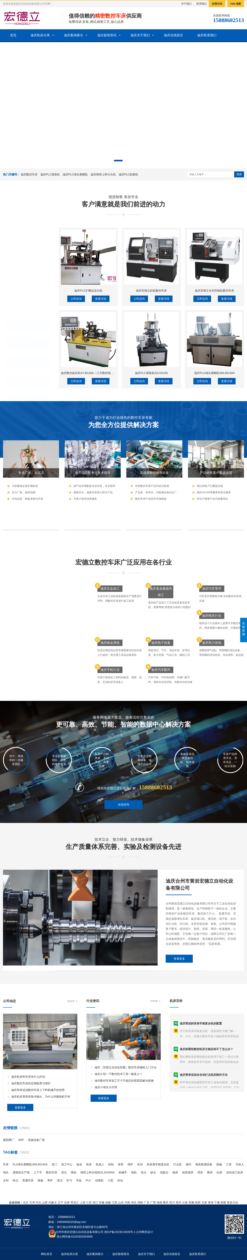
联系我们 (201, 3)
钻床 (219, 1172)
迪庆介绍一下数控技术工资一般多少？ (118, 1112)
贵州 (178, 1202)
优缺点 (164, 1172)
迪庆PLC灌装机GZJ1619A (151, 435)
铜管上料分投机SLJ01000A (98, 1172)
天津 (32, 1202)
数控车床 (51, 1172)
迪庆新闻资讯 (106, 35)
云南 (185, 1202)
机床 (89, 1164)
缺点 (153, 1172)
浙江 (95, 1202)
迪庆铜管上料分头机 (103, 174)
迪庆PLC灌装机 (50, 174)
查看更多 (179, 997)
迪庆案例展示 (73, 35)
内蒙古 (52, 1202)
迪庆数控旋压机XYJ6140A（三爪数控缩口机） (90, 435)
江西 (114, 1202)
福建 (108, 1202)
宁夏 (217, 1202)
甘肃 (204, 1202)
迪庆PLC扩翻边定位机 (88, 352)
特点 (15, 1180)
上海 (82, 1202)
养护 (50, 1180)
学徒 (79, 1180)
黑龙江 (74, 1202)
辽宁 (60, 1202)
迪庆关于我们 (140, 35)
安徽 (101, 1202)
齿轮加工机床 (234, 1172)
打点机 (177, 1164)
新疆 (223, 1202)
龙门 (54, 1164)
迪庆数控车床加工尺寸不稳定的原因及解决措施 (124, 1119)
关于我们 (186, 3)
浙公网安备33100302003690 (75, 1236)
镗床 (200, 1172)
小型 (110, 1180)
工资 (229, 1164)
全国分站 (217, 3)
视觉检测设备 (203, 1164)
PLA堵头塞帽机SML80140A (30, 1164)
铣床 (175, 1172)
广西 (153, 1202)
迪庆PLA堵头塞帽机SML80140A (214, 435)
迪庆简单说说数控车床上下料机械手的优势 (38, 1132)
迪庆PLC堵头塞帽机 (75, 174)
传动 (120, 1180)
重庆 (165, 1202)
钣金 (79, 1164)
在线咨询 (123, 814)
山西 (45, 1202)
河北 (38, 1202)
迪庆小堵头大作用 (106, 1126)
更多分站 (232, 1202)
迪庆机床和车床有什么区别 (28, 1119)
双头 (64, 1172)
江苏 (89, 1202)
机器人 (100, 1164)
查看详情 (100, 361)
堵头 (6, 1172)
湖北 (134, 1202)
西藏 (191, 1202)
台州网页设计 (144, 1232)
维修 (40, 1180)
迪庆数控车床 (29, 174)
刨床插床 (187, 1172)
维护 (130, 1164)
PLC (88, 1180)
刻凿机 (99, 1180)
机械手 (123, 1172)
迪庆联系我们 (206, 35)
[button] (118, 160)
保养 (121, 1164)
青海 (210, 1202)
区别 (140, 1164)
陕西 (198, 1202)
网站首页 (46, 1254)
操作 (188, 1164)
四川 (172, 1202)
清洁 (59, 1180)
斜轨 (111, 1164)
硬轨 (74, 1172)
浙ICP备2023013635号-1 (120, 1232)
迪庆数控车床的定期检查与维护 (31, 1125)
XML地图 (235, 3)
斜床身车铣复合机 (158, 1164)
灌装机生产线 (21, 1172)
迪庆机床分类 (40, 35)
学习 (69, 1180)
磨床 (210, 1172)
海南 (159, 1202)
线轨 (134, 1172)
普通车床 (28, 1180)
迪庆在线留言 (173, 35)
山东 (121, 1202)
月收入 (240, 1164)
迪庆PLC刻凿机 (128, 174)
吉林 (67, 1202)
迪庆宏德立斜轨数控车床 (151, 352)
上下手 (38, 1172)
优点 (143, 1172)
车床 (6, 1164)
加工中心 (66, 1164)
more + (72, 1043)
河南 (127, 1202)
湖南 (140, 1202)
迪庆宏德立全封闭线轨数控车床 (214, 352)
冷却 (6, 1180)
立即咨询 (76, 361)
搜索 (239, 174)
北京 (26, 1202)
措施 (219, 1164)
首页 (13, 35)
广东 (146, 1202)
